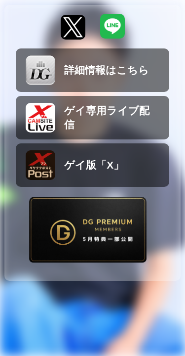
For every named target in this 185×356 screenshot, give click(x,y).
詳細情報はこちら (87, 70)
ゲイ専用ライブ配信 (87, 118)
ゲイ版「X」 (75, 165)
